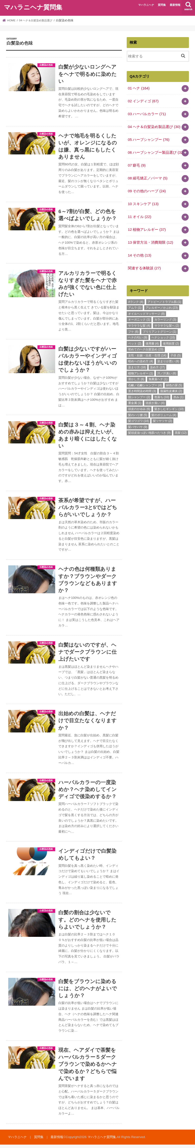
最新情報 (175, 4)
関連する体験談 (144, 268)
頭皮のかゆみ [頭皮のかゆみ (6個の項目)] (139, 408)
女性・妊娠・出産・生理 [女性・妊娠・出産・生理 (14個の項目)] (147, 354)
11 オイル (139, 216)
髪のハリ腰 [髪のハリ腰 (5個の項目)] (137, 414)
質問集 (162, 4)
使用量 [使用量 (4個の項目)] (152, 343)
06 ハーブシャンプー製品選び (156, 152)
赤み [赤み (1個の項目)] (178, 396)
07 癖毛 (137, 165)
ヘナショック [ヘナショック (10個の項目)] (163, 337)
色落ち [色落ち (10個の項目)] (161, 396)
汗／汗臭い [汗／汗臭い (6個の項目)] (166, 372)
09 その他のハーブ (147, 191)
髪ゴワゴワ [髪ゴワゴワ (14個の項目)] (138, 420)
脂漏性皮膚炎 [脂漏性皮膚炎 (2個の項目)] (171, 390)
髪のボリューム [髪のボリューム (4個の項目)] (163, 414)
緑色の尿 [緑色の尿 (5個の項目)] (174, 384)
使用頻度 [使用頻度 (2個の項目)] (171, 343)
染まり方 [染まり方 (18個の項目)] (137, 366)
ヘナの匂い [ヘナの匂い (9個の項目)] (137, 337)
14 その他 (139, 255)
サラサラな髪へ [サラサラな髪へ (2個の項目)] (166, 325)
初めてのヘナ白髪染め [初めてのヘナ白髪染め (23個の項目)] (145, 349)
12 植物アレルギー (147, 229)
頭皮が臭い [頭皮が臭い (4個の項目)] (155, 402)
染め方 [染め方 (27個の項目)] (157, 366)
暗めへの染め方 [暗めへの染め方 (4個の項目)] (140, 360)
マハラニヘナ (146, 4)
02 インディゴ (143, 101)
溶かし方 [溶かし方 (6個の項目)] (136, 378)
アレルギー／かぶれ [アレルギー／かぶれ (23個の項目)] (162, 307)
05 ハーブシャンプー (148, 139)
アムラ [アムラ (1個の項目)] (134, 307)
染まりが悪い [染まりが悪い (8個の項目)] (168, 360)
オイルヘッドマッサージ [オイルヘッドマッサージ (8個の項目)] (146, 313)
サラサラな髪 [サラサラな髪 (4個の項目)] (139, 325)
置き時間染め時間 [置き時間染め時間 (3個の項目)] (142, 390)
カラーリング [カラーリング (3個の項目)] (165, 319)
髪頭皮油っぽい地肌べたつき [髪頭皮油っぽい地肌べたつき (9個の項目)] (149, 432)
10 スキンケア (143, 203)
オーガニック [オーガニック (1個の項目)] (139, 319)
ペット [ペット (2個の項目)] (134, 343)
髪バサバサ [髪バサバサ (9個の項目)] (137, 426)
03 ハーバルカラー (147, 114)
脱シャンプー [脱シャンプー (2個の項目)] (139, 396)
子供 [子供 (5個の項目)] (175, 354)
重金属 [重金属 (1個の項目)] (134, 402)
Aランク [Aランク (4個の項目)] (135, 301)
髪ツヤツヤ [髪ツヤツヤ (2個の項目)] (162, 420)
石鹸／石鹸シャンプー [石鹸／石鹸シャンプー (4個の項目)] (145, 384)
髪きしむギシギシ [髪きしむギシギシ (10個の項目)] (169, 408)
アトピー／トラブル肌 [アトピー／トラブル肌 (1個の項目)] (164, 301)
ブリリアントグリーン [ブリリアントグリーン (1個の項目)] (159, 331)
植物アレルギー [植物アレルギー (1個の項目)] (140, 372)
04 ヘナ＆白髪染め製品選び (154, 126)
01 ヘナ (139, 88)
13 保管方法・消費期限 (150, 242)
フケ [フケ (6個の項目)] (133, 331)
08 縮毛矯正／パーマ (148, 178)
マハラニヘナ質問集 (33, 7)
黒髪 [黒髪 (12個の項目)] (181, 432)
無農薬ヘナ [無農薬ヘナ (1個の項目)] (158, 378)
